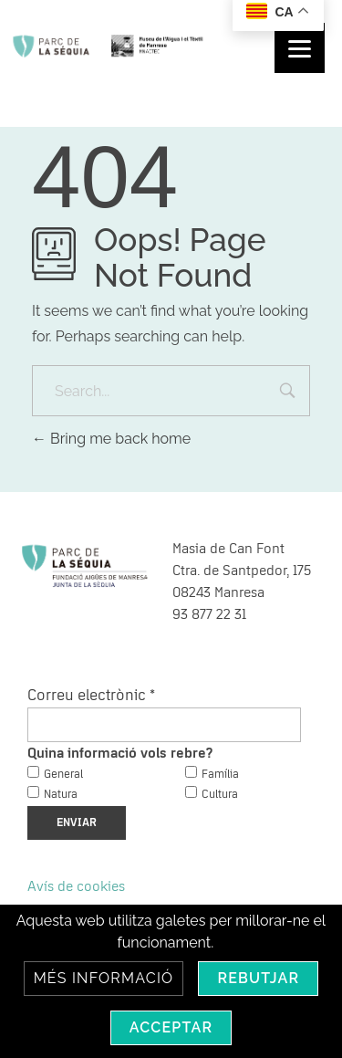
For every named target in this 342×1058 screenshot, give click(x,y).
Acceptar (171, 1027)
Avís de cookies (76, 886)
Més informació (104, 978)
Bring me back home (111, 438)
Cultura (220, 795)
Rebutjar (258, 978)
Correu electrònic (91, 695)
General (63, 774)
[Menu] (300, 48)
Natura (61, 795)
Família (220, 774)
